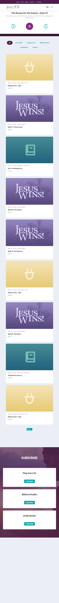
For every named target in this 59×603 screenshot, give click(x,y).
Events (26, 1)
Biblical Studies (44, 42)
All (10, 42)
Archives (35, 47)
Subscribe (29, 481)
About (18, 1)
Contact (32, 1)
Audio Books (24, 47)
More (29, 429)
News (22, 1)
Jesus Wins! (18, 42)
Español (39, 1)
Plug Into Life (31, 42)
